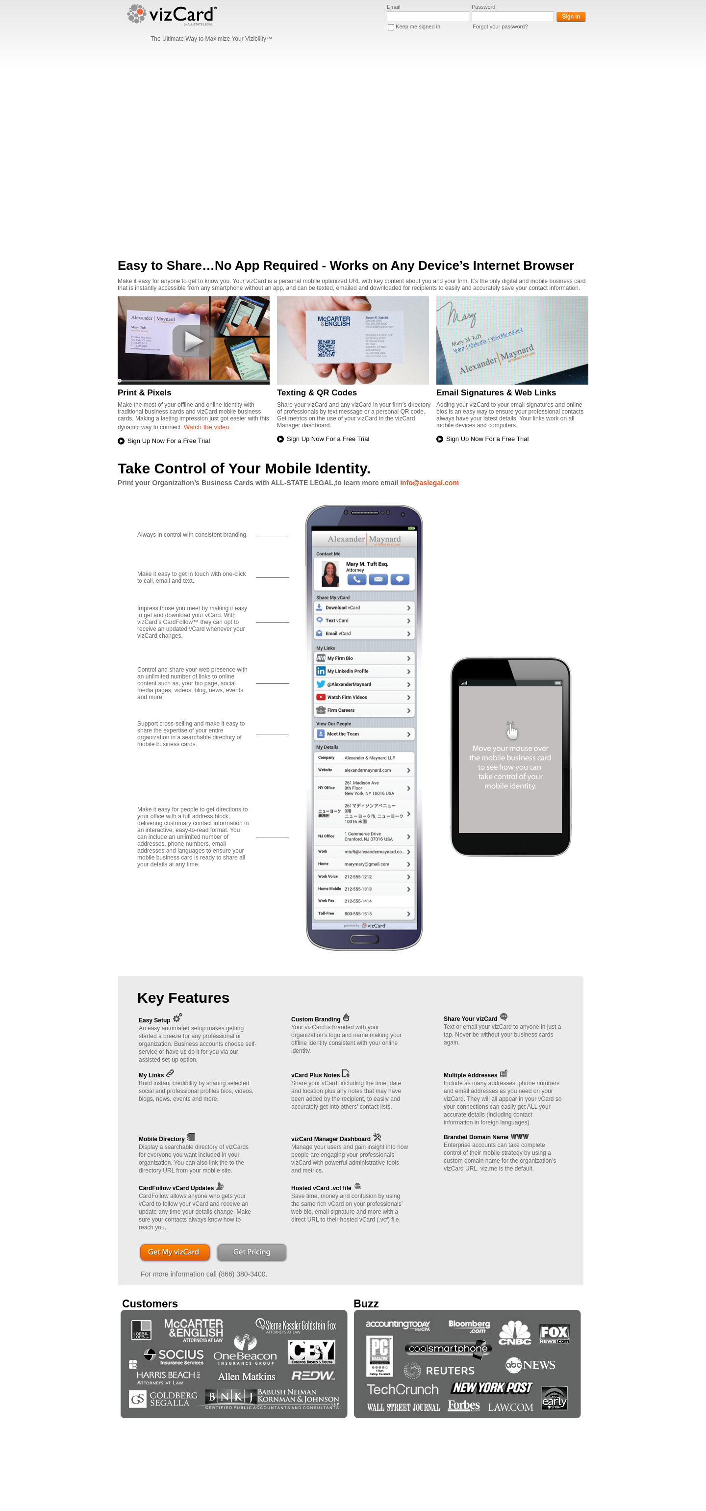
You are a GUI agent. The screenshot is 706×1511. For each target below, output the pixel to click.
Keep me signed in (418, 26)
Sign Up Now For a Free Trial (168, 440)
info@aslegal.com (429, 483)
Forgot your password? (500, 26)
